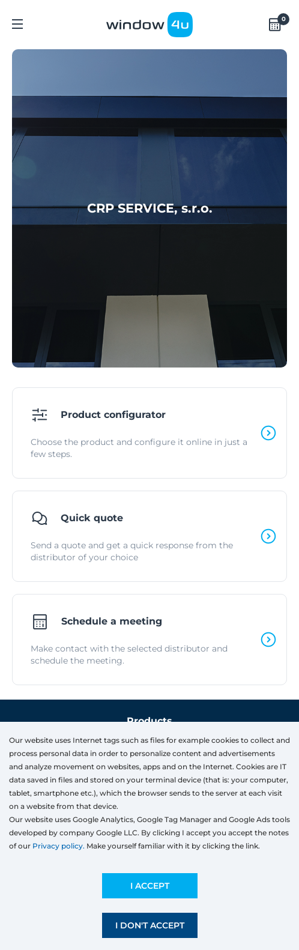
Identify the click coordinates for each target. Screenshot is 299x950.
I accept (149, 885)
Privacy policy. (58, 845)
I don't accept (149, 925)
